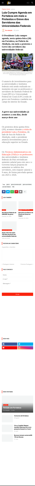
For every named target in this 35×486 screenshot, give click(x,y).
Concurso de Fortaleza (21, 416)
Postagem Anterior (8, 264)
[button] (2, 2)
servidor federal (6, 186)
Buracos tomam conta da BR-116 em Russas (23, 436)
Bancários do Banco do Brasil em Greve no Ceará (25, 214)
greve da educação (16, 184)
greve (13, 9)
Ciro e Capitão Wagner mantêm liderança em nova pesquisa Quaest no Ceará (22, 427)
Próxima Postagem (26, 264)
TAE (13, 186)
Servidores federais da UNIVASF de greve (9, 213)
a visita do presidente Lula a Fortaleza (17, 130)
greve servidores (27, 184)
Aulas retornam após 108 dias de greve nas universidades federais (9, 234)
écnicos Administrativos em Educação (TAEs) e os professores (17, 153)
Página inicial (6, 9)
